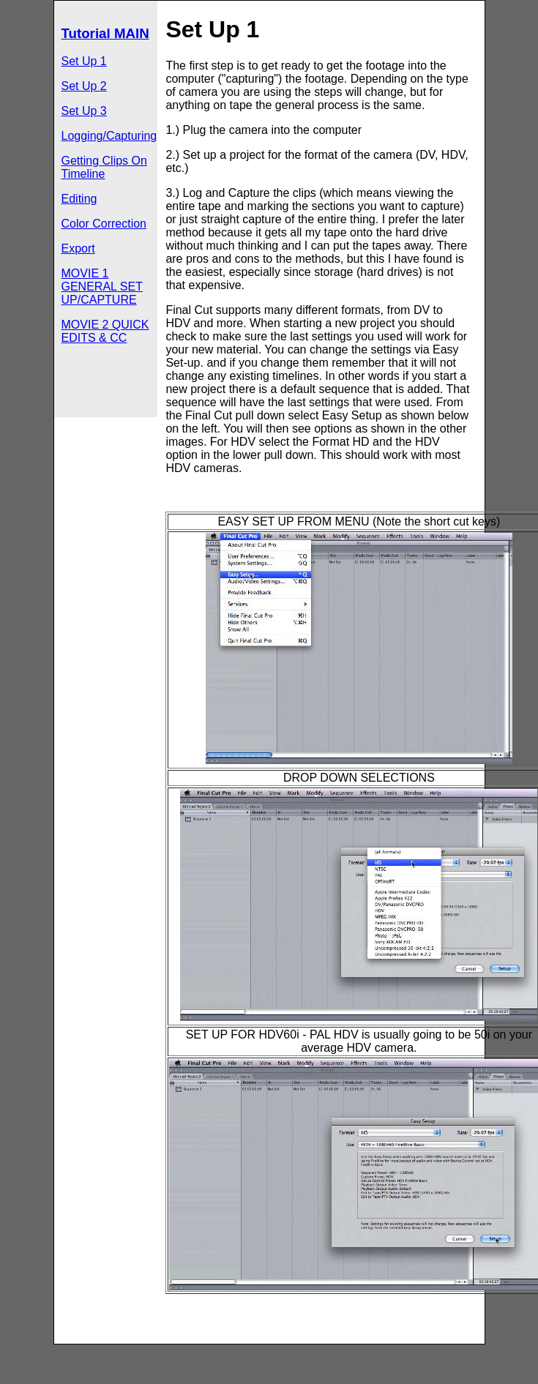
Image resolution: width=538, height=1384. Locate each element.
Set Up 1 (84, 61)
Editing (79, 198)
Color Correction (103, 223)
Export (78, 248)
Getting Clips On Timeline (104, 167)
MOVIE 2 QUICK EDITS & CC (105, 331)
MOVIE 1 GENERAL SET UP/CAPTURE (102, 286)
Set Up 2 (84, 86)
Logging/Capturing (109, 136)
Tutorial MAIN (105, 33)
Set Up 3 (84, 111)
